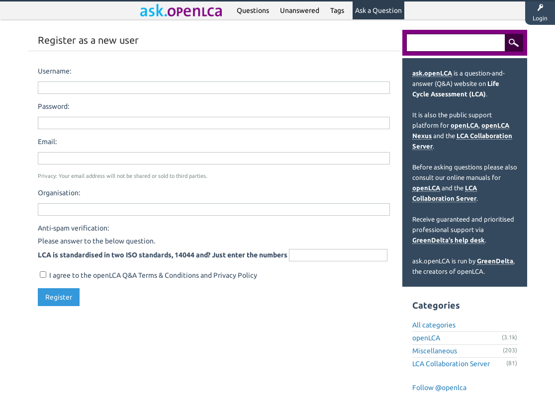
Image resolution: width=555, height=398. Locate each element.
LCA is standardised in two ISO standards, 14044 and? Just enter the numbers (162, 255)
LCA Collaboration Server (451, 364)
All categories (434, 325)
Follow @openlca (439, 388)
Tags (337, 10)
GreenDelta (495, 260)
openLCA (464, 125)
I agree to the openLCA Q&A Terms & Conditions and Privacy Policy (148, 275)
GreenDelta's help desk (448, 240)
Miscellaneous (434, 351)
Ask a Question (378, 10)
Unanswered (299, 10)
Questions (253, 10)
